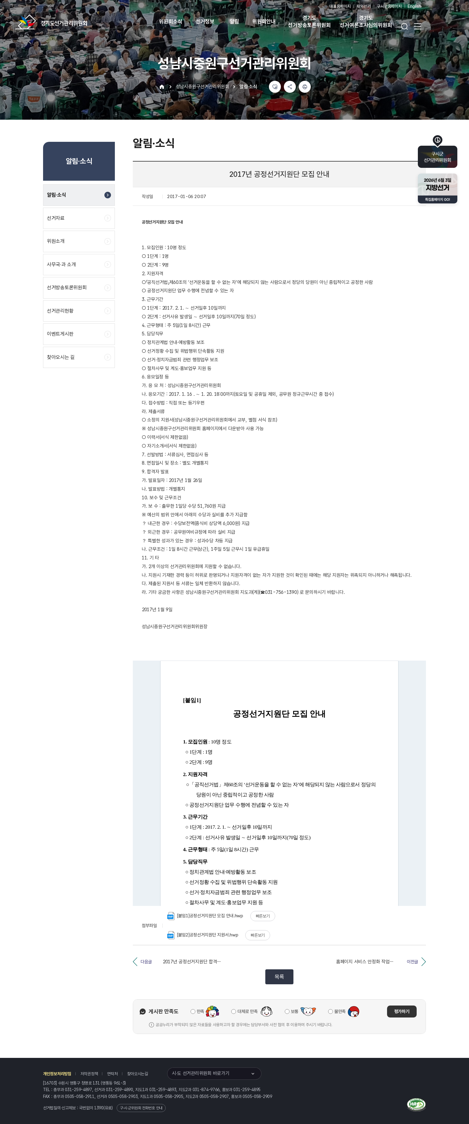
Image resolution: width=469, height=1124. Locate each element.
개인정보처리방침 (57, 1073)
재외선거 (364, 6)
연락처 (112, 1073)
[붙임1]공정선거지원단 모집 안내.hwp (205, 916)
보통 (295, 1011)
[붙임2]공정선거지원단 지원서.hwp (202, 935)
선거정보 (205, 21)
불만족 (340, 1011)
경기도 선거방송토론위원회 (309, 21)
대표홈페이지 (340, 6)
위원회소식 (170, 21)
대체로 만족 (247, 1011)
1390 (98, 1107)
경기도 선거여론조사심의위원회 (366, 21)
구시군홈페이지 (389, 6)
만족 (200, 1011)
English (414, 6)
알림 (234, 21)
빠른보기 (263, 916)
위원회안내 (264, 21)
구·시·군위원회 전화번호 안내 (141, 1108)
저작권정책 (89, 1073)
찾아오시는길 (137, 1073)
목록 (279, 977)
